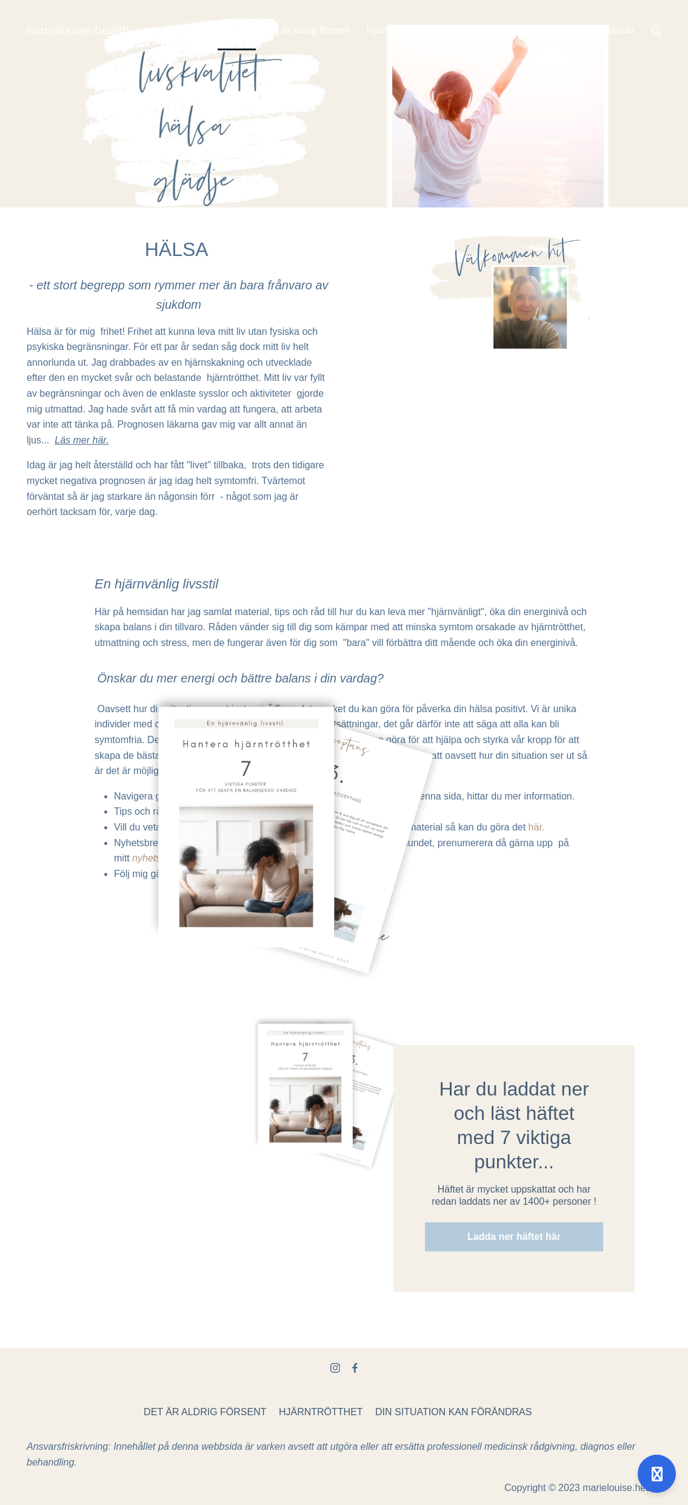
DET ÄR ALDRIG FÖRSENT (205, 1412)
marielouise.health (78, 30)
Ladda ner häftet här (514, 1236)
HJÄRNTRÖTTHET (321, 1412)
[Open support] (657, 1474)
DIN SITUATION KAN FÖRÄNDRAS (453, 1412)
